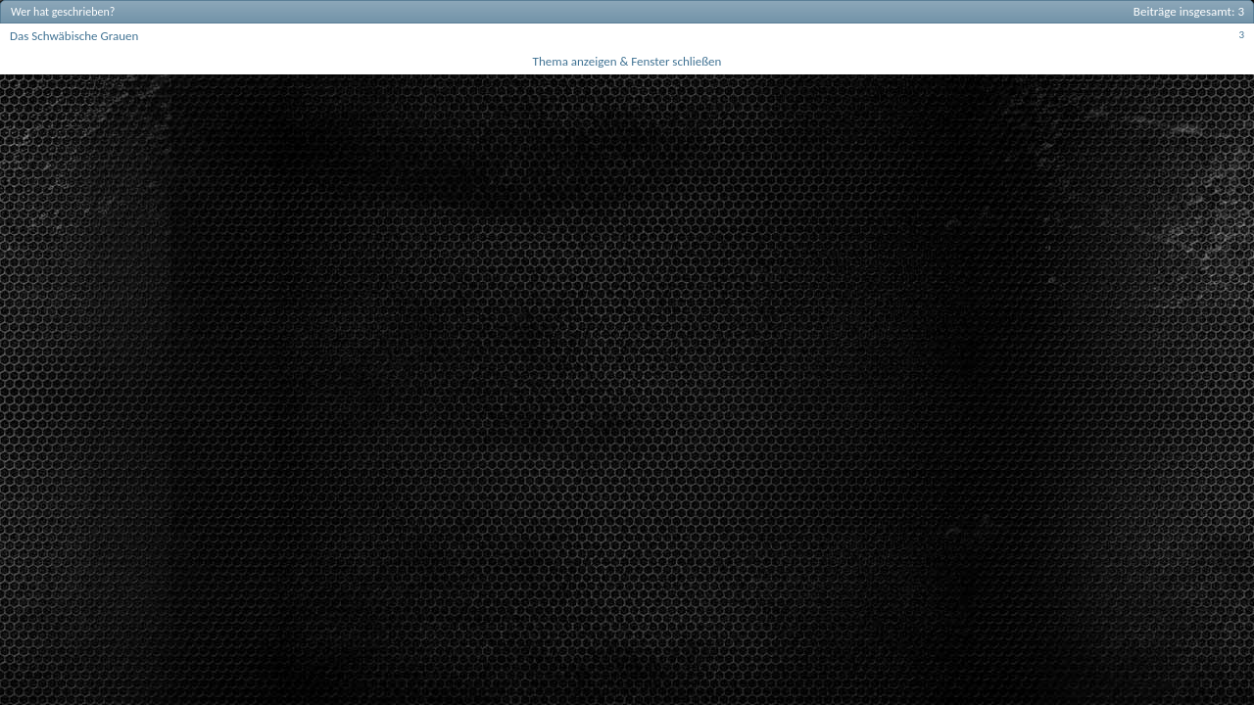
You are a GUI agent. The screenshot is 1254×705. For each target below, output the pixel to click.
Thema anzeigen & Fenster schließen (627, 61)
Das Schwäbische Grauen (74, 35)
